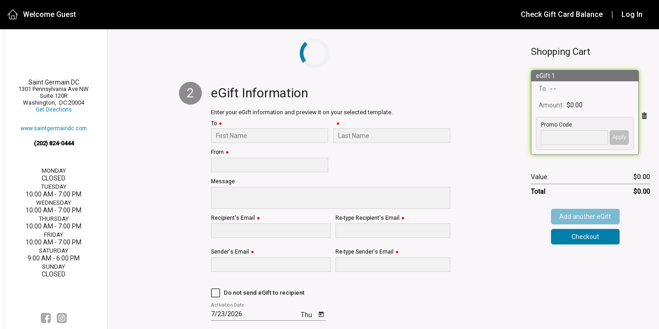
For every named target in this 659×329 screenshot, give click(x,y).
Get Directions (54, 110)
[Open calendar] (321, 313)
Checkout (585, 236)
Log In (632, 14)
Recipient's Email (233, 218)
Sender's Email (230, 252)
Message (223, 182)
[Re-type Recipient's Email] (393, 230)
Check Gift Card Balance (562, 14)
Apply (619, 137)
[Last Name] (392, 135)
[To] (270, 135)
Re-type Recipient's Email (367, 218)
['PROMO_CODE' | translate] (574, 137)
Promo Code (556, 125)
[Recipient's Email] (271, 230)
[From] (270, 165)
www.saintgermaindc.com (54, 129)
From (217, 152)
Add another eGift (585, 216)
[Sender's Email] (271, 264)
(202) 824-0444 (54, 143)
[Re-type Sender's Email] (393, 264)
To (214, 124)
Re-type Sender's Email (364, 252)
